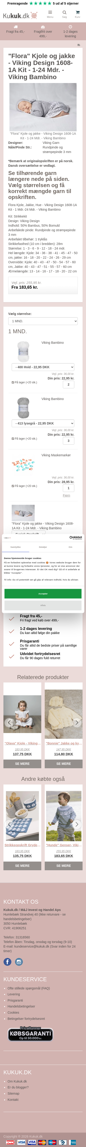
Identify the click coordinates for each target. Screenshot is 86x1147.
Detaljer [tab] (43, 547)
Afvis (43, 605)
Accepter (42, 594)
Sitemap (13, 1093)
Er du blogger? (18, 1087)
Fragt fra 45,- (15, 31)
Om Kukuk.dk (17, 1081)
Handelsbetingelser (21, 1006)
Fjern (66, 495)
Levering (14, 994)
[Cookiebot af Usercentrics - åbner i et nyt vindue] (62, 538)
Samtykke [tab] (16, 547)
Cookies (13, 1012)
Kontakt (13, 1099)
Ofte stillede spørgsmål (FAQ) (29, 988)
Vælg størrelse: (20, 314)
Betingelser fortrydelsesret (26, 1019)
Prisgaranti (15, 1000)
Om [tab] (70, 547)
